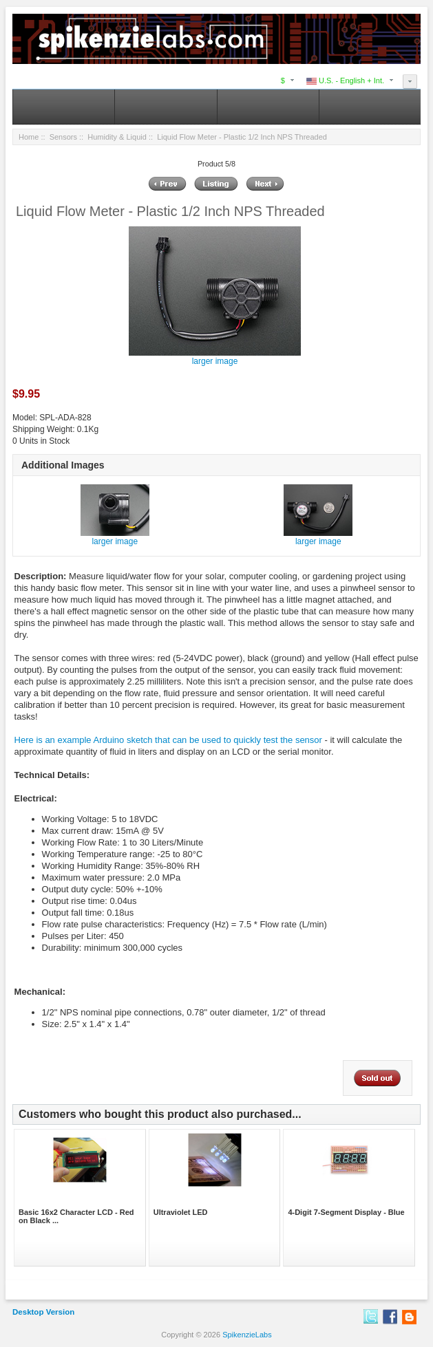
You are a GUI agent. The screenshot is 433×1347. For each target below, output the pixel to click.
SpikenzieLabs (247, 1334)
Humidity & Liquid (117, 137)
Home (29, 137)
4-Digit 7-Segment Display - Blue (346, 1212)
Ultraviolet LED (181, 1212)
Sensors (63, 137)
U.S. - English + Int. (345, 80)
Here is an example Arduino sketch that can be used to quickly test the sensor (168, 740)
